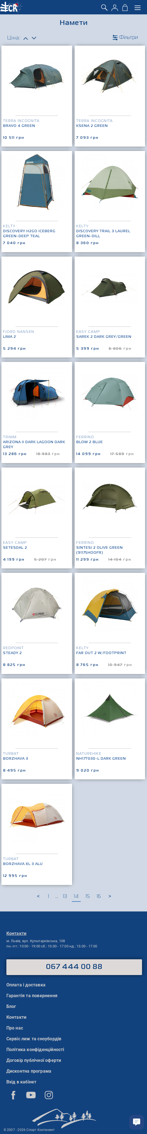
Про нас (14, 1028)
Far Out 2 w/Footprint (101, 653)
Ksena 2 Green (92, 126)
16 (99, 896)
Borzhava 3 (15, 758)
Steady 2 (12, 653)
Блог (11, 1006)
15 (88, 896)
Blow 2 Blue (89, 442)
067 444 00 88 (74, 967)
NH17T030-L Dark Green (101, 758)
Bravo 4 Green (19, 126)
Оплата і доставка (25, 984)
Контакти (16, 1017)
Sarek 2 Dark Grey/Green (103, 337)
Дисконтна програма (29, 1071)
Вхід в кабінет (21, 1082)
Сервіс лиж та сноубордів (34, 1038)
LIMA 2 (9, 337)
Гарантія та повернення (31, 995)
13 (65, 896)
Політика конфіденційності (35, 1049)
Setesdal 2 (15, 548)
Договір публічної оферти (33, 1060)
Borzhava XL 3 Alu (23, 864)
